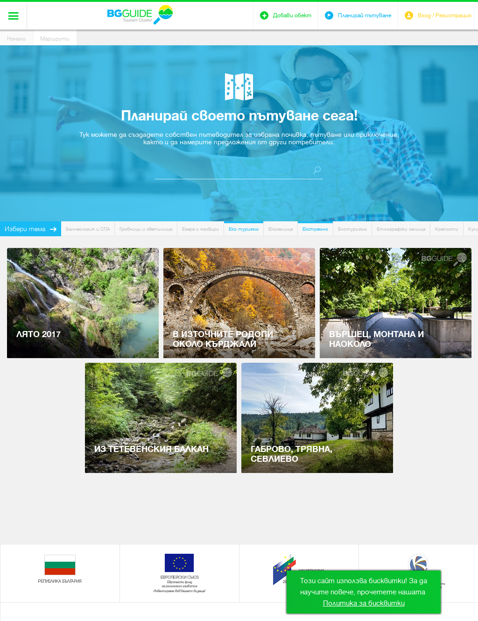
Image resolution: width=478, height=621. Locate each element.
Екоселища (280, 229)
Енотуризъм (352, 229)
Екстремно (315, 229)
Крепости (446, 229)
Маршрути (55, 38)
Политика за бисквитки (364, 603)
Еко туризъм (244, 229)
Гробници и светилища (146, 229)
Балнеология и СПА (88, 229)
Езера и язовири (200, 229)
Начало (16, 38)
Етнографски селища (401, 229)
